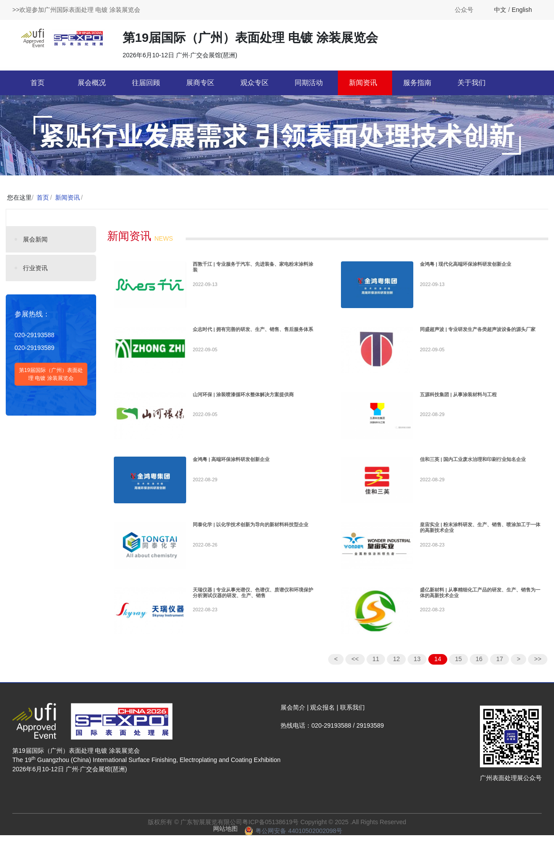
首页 (37, 82)
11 (375, 667)
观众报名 (322, 716)
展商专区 (200, 82)
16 (479, 667)
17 (499, 667)
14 (438, 667)
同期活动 (309, 82)
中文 (500, 9)
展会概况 (92, 82)
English (522, 9)
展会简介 (293, 716)
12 (396, 667)
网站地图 (225, 837)
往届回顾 (146, 82)
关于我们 (471, 82)
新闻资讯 (363, 82)
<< (355, 667)
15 (458, 667)
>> (537, 667)
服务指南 (417, 82)
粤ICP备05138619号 (270, 830)
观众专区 (254, 82)
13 (417, 667)
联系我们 (352, 716)
